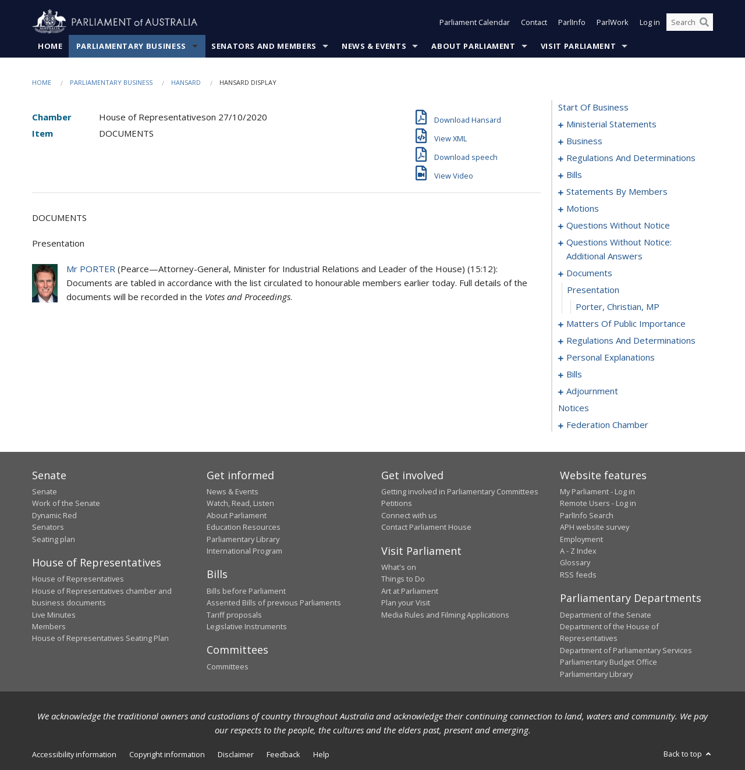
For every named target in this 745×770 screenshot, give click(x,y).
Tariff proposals (234, 614)
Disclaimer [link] (236, 754)
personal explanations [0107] (610, 357)
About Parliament (473, 46)
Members (49, 626)
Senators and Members (264, 46)
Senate (44, 491)
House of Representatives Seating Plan (100, 638)
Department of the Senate (605, 614)
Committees (228, 666)
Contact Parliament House (426, 527)
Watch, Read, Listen (240, 503)
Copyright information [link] (167, 754)
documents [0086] (589, 273)
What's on (398, 567)
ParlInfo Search (586, 515)
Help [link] (321, 754)
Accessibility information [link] (74, 754)
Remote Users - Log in (598, 503)
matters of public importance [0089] (626, 323)
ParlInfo (572, 22)
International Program (244, 551)
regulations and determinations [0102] (631, 340)
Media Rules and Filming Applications (445, 614)
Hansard (186, 82)
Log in (650, 22)
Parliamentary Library (243, 539)
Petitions (396, 503)
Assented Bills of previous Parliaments (274, 602)
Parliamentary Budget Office (608, 662)
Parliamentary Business (131, 46)
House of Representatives (78, 578)
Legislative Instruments (247, 626)
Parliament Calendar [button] (474, 22)
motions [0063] (582, 208)
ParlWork (613, 22)
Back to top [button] (688, 753)
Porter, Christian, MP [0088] (617, 306)
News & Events (374, 46)
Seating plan (53, 539)
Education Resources (244, 527)
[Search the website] (689, 22)
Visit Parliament (578, 46)
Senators (48, 527)
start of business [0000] (593, 107)
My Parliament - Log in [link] (597, 491)
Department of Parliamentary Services (626, 650)
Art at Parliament (409, 591)
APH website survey (594, 527)
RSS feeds (578, 574)
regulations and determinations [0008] (631, 157)
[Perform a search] (704, 22)
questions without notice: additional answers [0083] (619, 249)
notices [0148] (573, 407)
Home (50, 46)
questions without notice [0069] (618, 225)
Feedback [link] (283, 754)
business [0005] (584, 141)
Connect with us (409, 515)
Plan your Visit (405, 602)
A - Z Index (578, 551)
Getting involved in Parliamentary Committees (459, 491)
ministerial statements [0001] (611, 124)
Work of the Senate (66, 503)
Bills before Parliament (246, 591)
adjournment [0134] (592, 391)
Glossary (575, 562)
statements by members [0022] (617, 191)
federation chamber (607, 424)
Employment (581, 539)
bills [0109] (574, 374)
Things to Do (403, 578)
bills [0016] (574, 174)
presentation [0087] (593, 289)
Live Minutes (54, 614)
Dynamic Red (54, 515)
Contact (534, 22)
